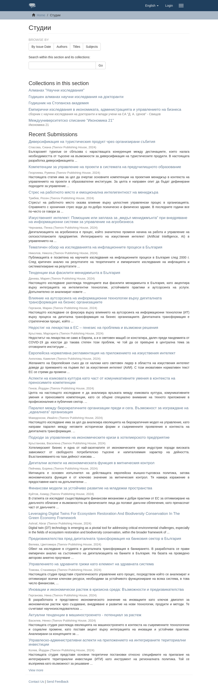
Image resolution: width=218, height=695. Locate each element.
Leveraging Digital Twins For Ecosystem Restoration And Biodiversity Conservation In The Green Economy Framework (104, 515)
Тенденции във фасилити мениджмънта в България (74, 273)
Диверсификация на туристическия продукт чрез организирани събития (92, 142)
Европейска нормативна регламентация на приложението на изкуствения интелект (102, 353)
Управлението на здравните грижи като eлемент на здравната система (91, 564)
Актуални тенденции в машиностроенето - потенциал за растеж (85, 615)
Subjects (92, 46)
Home (41, 15)
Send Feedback (58, 681)
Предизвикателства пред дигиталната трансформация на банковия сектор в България (105, 538)
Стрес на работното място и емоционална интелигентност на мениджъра (93, 192)
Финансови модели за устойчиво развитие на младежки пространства (90, 488)
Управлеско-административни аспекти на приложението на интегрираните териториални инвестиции (107, 642)
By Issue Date (41, 46)
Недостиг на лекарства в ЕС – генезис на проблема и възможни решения (93, 328)
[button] (152, 5)
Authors (62, 46)
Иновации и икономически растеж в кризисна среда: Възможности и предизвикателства (106, 589)
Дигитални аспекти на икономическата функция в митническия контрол (91, 463)
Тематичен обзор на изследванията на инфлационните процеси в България (95, 247)
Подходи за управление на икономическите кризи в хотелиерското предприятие (99, 437)
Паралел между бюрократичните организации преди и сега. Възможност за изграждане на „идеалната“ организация (109, 410)
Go (101, 65)
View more (36, 670)
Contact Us (36, 681)
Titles (76, 46)
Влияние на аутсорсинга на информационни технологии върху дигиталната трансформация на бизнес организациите (95, 300)
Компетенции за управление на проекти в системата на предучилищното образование (105, 167)
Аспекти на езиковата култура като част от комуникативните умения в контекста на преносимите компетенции (102, 380)
